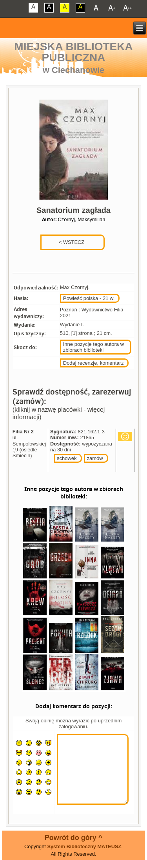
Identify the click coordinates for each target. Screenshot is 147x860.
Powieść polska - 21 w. (89, 298)
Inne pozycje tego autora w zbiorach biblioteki (93, 347)
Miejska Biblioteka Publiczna (73, 52)
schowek (67, 458)
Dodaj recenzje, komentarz (93, 363)
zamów (95, 458)
